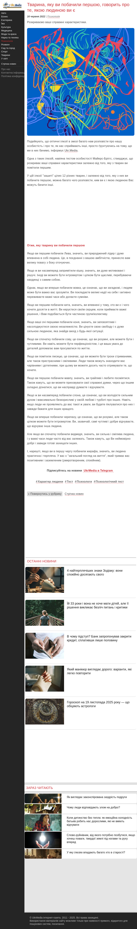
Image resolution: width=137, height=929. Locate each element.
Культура (6, 27)
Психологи (84, 481)
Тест (70, 481)
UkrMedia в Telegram (98, 470)
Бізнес (4, 16)
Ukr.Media (70, 150)
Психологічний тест (110, 481)
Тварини (5, 55)
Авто (3, 13)
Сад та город (8, 48)
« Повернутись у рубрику (45, 493)
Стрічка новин (74, 493)
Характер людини (50, 481)
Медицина (6, 30)
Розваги (5, 44)
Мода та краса (8, 34)
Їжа (3, 23)
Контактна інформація (13, 72)
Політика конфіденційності (16, 76)
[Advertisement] (80, 215)
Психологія (53, 16)
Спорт (4, 51)
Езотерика (6, 20)
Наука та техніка (9, 37)
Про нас (5, 69)
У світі (4, 58)
